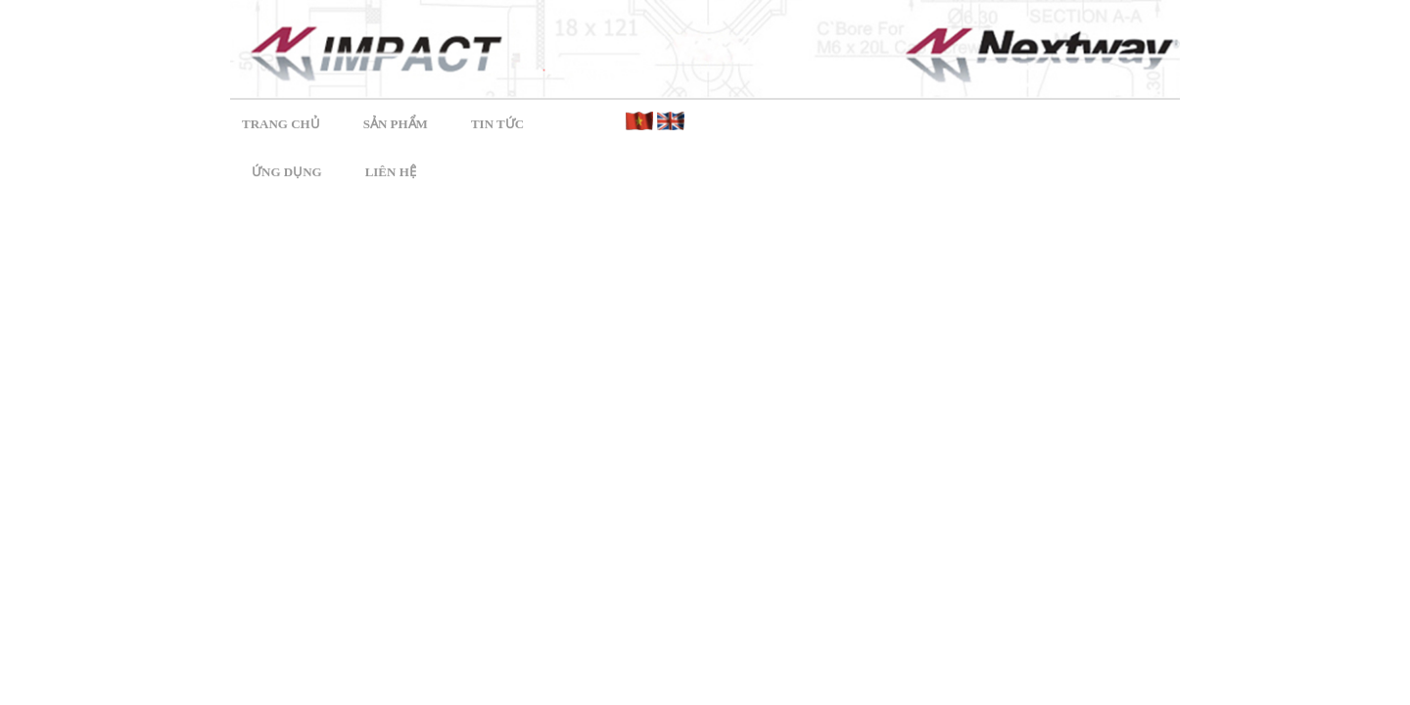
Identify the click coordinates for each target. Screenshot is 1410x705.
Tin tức (497, 124)
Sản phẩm (395, 124)
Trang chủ (281, 124)
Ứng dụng (287, 171)
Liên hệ (390, 171)
